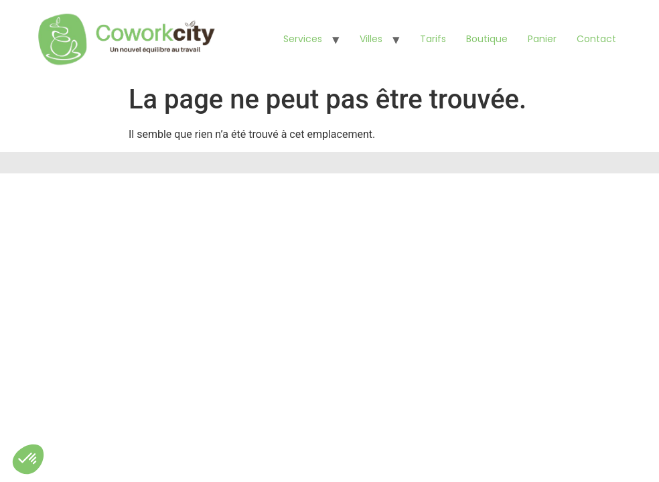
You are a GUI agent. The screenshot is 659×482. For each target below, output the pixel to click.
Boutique (487, 39)
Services (302, 39)
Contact (596, 39)
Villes (371, 39)
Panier (542, 39)
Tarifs (433, 39)
